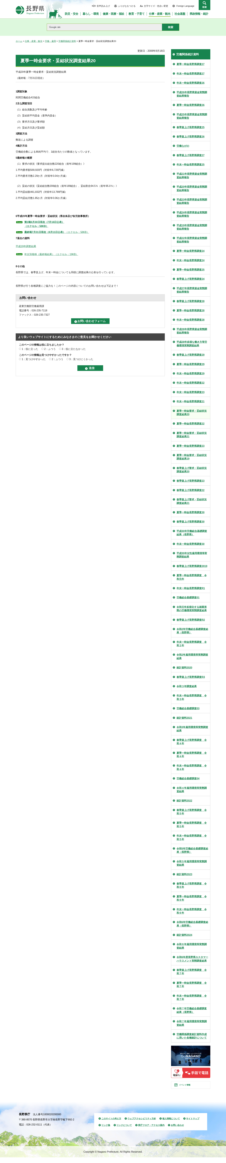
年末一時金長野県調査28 (190, 319)
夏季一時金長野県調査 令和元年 (192, 577)
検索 (204, 7)
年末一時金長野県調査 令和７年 (192, 997)
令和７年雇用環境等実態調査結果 (192, 1023)
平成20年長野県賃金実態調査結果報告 (192, 188)
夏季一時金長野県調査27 (190, 64)
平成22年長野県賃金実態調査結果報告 (192, 240)
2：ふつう (50, 349)
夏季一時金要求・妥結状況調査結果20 (192, 413)
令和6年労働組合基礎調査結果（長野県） (192, 924)
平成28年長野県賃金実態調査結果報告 (192, 331)
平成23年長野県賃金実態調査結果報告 (192, 201)
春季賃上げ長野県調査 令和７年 (192, 972)
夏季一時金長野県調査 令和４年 (192, 755)
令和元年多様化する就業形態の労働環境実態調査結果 (192, 609)
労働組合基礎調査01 (188, 597)
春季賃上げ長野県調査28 (190, 301)
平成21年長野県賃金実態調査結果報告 (192, 175)
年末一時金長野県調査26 (190, 83)
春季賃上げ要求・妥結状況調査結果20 (192, 470)
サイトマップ (192, 1124)
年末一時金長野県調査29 (190, 373)
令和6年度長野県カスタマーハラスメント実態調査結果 (192, 959)
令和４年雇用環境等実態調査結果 (192, 790)
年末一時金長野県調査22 (190, 382)
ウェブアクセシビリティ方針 (141, 1124)
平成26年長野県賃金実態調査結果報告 (192, 94)
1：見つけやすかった (34, 359)
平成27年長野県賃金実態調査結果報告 (192, 290)
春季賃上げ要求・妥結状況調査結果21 (192, 501)
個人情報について (171, 1124)
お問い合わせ (177, 1131)
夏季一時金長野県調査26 (190, 105)
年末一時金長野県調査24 (190, 260)
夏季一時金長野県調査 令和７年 (192, 985)
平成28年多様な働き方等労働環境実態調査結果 (192, 344)
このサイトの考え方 (111, 1124)
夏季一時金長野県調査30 (190, 512)
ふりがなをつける (127, 6)
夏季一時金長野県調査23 (190, 446)
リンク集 (105, 1131)
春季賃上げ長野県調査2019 (192, 566)
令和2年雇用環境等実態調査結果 (192, 656)
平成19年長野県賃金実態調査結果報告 (192, 227)
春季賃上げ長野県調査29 (190, 354)
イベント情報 (188, 1087)
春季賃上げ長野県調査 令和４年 (192, 742)
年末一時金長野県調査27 (190, 73)
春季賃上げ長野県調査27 (190, 155)
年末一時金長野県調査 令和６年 (192, 911)
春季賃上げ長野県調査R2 (191, 619)
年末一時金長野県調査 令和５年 (192, 837)
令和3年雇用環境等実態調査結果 (192, 729)
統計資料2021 (184, 718)
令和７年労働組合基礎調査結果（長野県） (192, 1010)
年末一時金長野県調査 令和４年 (192, 767)
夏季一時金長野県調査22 (190, 423)
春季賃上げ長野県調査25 (190, 127)
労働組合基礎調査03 (188, 708)
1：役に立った (30, 349)
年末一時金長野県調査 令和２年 (192, 644)
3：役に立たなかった (74, 349)
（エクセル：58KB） (56, 232)
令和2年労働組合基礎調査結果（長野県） (192, 631)
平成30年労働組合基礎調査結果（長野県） (192, 533)
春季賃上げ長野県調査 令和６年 (192, 885)
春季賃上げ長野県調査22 (190, 490)
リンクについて (124, 1131)
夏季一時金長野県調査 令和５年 (192, 824)
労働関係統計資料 (67, 41)
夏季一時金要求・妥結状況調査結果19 (192, 457)
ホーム (19, 41)
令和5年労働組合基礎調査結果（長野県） (192, 850)
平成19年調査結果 (26, 246)
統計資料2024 (184, 935)
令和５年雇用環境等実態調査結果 (192, 863)
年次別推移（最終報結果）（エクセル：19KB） (51, 254)
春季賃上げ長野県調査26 (190, 136)
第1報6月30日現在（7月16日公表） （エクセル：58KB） (44, 224)
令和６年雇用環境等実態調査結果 (192, 946)
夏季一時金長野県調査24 (190, 251)
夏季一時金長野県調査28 (190, 310)
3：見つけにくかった (81, 359)
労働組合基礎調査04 (188, 778)
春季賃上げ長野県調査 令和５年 (192, 812)
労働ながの (183, 146)
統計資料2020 (184, 667)
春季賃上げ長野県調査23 (190, 480)
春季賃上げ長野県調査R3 (191, 677)
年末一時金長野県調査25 (190, 164)
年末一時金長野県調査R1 (191, 588)
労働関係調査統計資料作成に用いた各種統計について (192, 1036)
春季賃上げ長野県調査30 (190, 521)
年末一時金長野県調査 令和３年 (192, 697)
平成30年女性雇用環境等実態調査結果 (192, 555)
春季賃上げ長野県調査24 (190, 279)
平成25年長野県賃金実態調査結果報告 (192, 116)
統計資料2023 (184, 874)
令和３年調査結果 (187, 686)
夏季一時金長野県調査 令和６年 (192, 898)
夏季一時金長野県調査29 (190, 364)
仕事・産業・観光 (33, 41)
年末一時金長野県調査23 (190, 392)
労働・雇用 (50, 41)
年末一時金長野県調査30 (190, 544)
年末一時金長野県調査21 (190, 401)
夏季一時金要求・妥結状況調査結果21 (192, 435)
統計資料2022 (184, 800)
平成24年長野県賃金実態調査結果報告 (192, 214)
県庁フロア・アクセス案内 (151, 1131)
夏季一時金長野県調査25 (190, 269)
